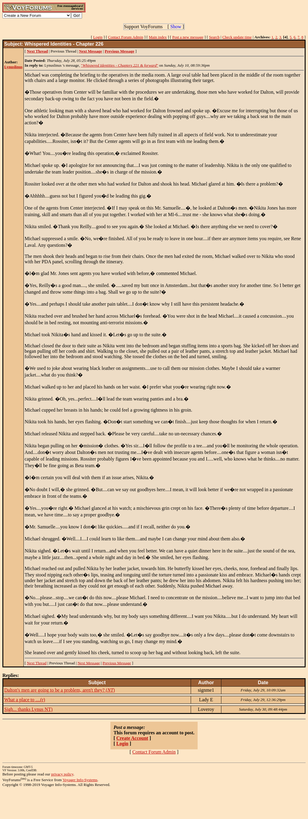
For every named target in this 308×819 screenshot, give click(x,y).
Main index (158, 37)
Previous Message (117, 663)
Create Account (132, 738)
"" (119, 65)
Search (214, 37)
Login (98, 37)
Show (175, 26)
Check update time (236, 37)
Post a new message (188, 37)
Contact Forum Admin (125, 37)
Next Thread (36, 663)
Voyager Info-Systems (80, 780)
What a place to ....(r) (24, 699)
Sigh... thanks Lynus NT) (28, 709)
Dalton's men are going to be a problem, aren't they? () (59, 690)
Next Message (89, 663)
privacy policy (62, 774)
